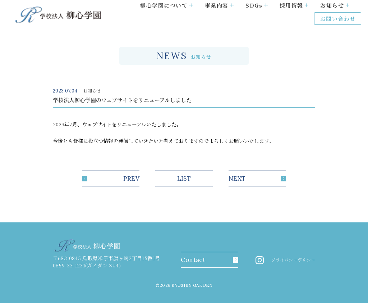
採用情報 (294, 5)
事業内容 (219, 5)
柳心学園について (166, 5)
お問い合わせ (338, 18)
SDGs (256, 5)
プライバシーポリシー (293, 260)
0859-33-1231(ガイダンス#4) (87, 265)
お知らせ (334, 5)
